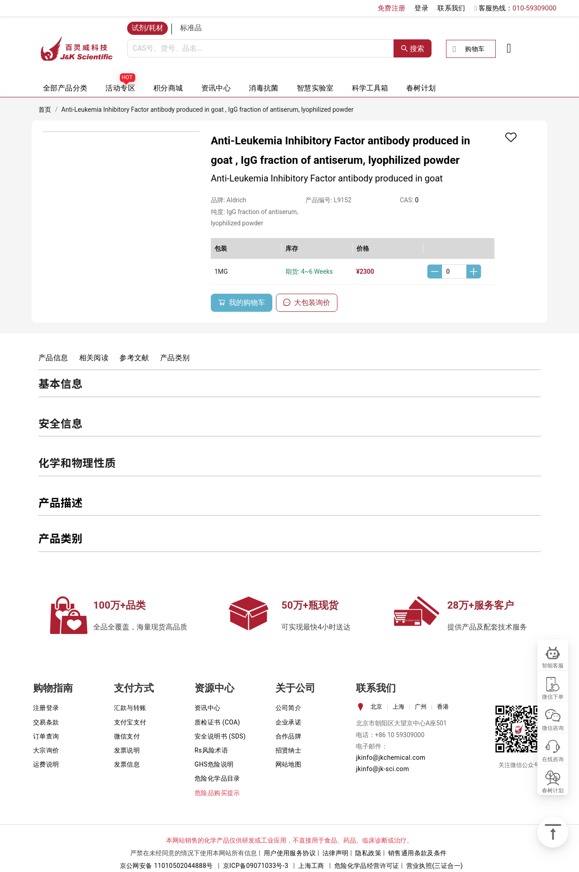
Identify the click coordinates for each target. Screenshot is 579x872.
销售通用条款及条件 (417, 853)
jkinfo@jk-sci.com (382, 768)
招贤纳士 (288, 750)
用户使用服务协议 (290, 853)
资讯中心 (216, 88)
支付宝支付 (130, 722)
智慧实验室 (315, 88)
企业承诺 (288, 722)
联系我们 (451, 8)
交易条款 (46, 722)
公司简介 (288, 707)
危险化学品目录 (217, 778)
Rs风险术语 (211, 750)
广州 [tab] (421, 706)
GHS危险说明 (214, 764)
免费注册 (392, 8)
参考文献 (134, 357)
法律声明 (336, 853)
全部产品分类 (65, 88)
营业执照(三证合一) (434, 865)
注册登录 (46, 707)
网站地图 (288, 764)
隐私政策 (368, 853)
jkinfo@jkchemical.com (391, 757)
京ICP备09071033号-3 (256, 865)
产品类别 (175, 357)
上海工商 (311, 865)
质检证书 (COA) (217, 722)
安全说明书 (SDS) (220, 736)
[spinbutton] (454, 271)
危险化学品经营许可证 (366, 865)
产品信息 (53, 357)
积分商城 (168, 88)
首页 (45, 109)
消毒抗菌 (264, 88)
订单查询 (46, 736)
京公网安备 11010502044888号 (166, 865)
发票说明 (127, 750)
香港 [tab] (443, 706)
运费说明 (46, 764)
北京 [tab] (376, 706)
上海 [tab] (398, 706)
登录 (421, 8)
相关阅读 (94, 357)
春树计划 (421, 88)
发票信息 (127, 764)
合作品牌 (288, 736)
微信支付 (127, 736)
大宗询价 (46, 750)
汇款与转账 (130, 707)
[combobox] (260, 48)
